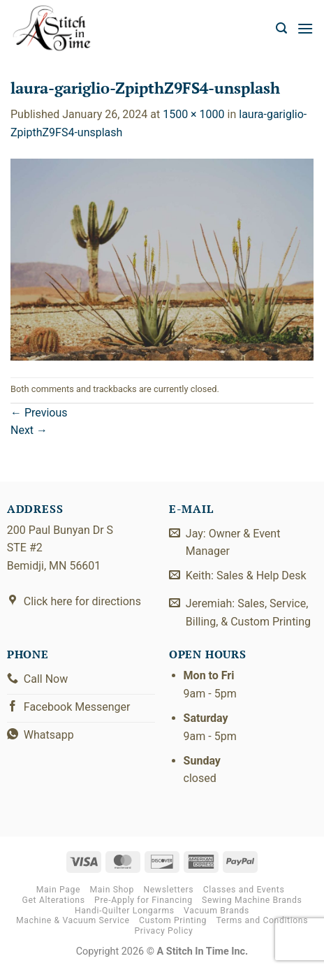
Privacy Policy (164, 931)
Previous (39, 412)
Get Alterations (53, 900)
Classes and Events (244, 890)
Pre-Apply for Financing (143, 900)
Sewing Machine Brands (252, 900)
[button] (281, 28)
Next (28, 430)
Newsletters (168, 890)
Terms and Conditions (262, 920)
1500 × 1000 (193, 114)
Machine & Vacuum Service (73, 920)
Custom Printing (173, 920)
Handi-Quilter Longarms (125, 910)
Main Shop (111, 890)
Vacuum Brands (216, 910)
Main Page (58, 890)
